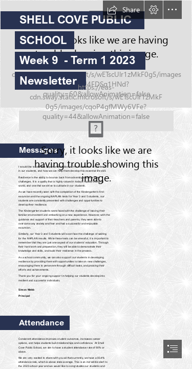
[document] (96, 184)
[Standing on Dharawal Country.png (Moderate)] (96, 118)
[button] (123, 10)
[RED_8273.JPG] (96, 54)
